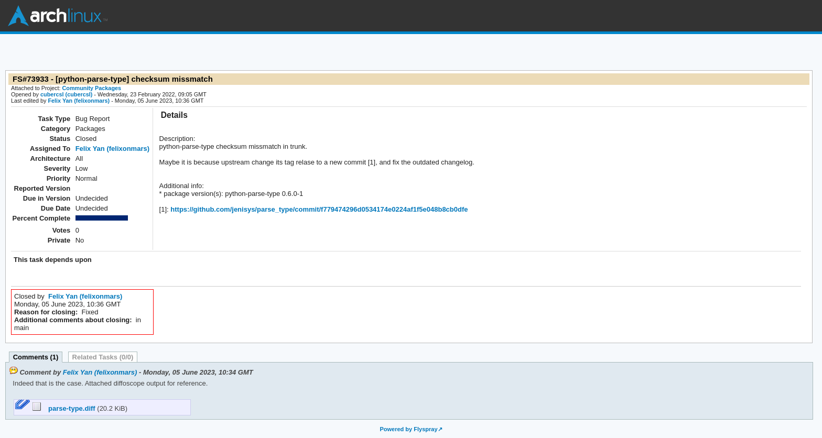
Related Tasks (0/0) (103, 357)
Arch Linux (57, 15)
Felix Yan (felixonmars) (79, 100)
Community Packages (92, 88)
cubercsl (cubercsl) (66, 94)
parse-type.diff (65, 408)
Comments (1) (36, 357)
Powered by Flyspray (408, 429)
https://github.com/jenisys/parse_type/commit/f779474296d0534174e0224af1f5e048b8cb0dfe (318, 209)
